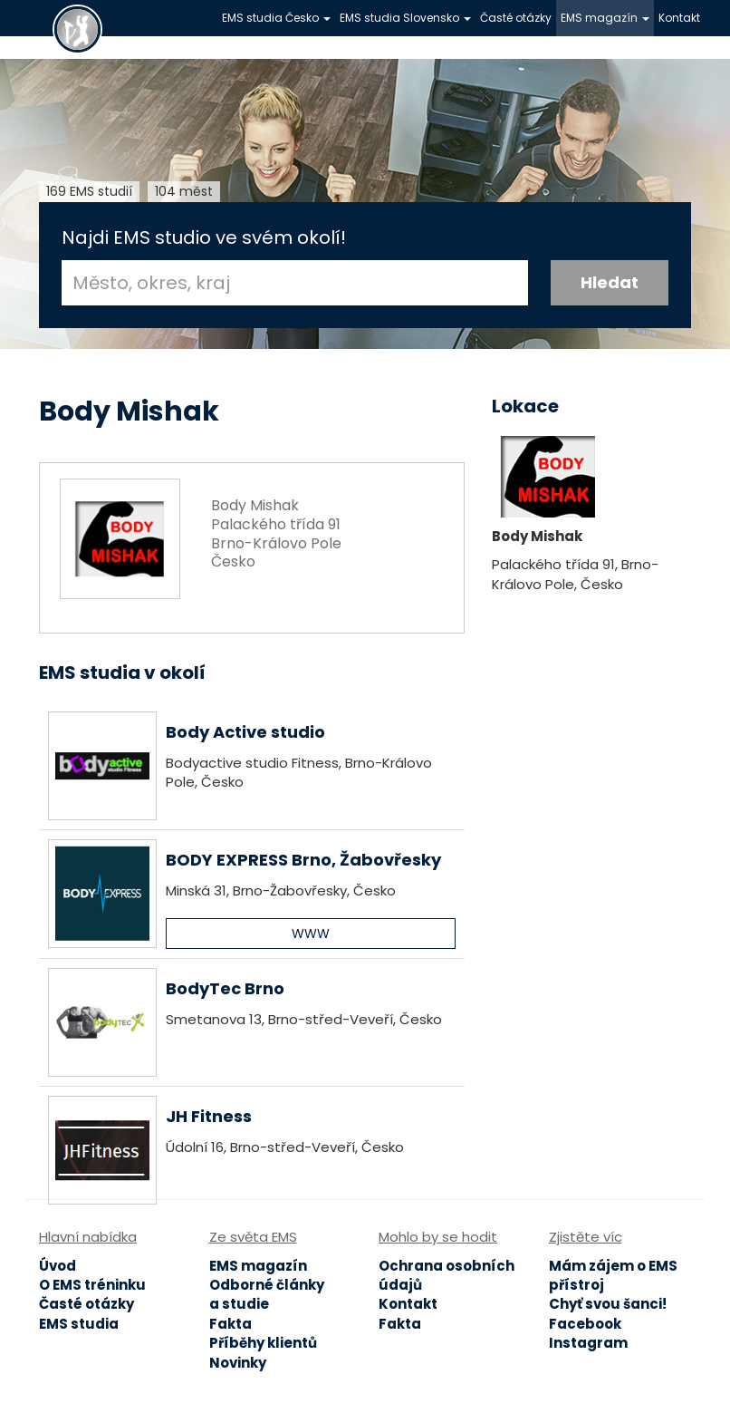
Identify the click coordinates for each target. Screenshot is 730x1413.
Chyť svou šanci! (608, 1303)
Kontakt (679, 17)
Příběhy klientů (263, 1342)
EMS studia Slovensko (405, 17)
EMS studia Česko (276, 17)
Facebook (585, 1323)
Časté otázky (516, 17)
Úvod (57, 1265)
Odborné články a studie (266, 1294)
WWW (311, 933)
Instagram (588, 1342)
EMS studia (79, 1323)
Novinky (237, 1362)
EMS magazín (605, 17)
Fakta (230, 1323)
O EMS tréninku (92, 1284)
